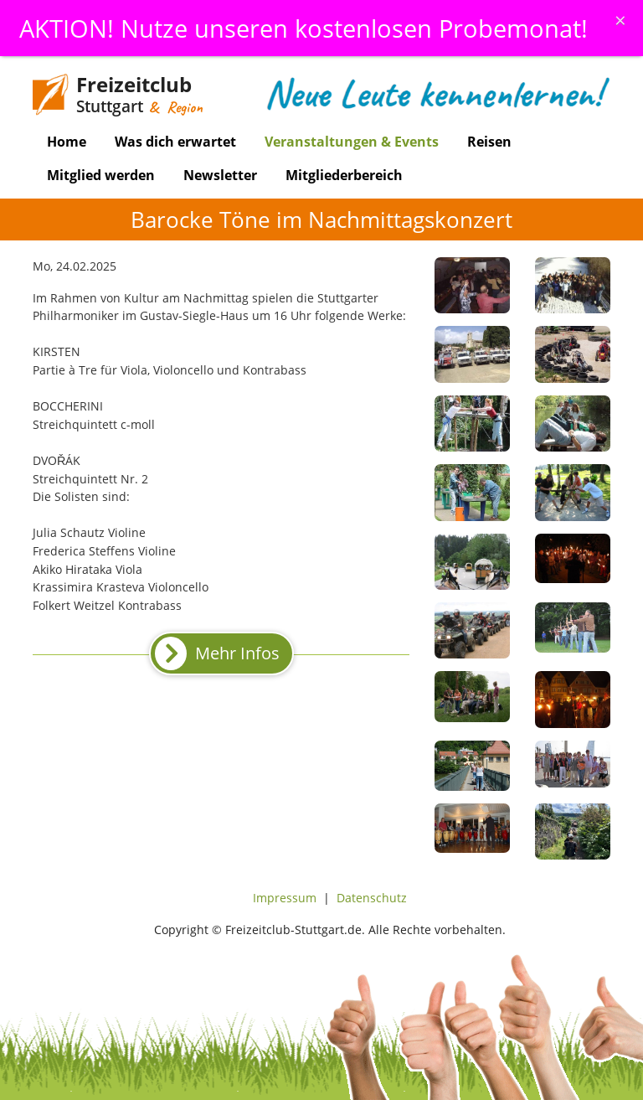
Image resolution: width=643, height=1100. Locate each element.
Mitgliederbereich (344, 175)
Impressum (284, 898)
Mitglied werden (101, 175)
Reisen (489, 141)
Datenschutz (372, 898)
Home (66, 141)
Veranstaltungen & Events (352, 141)
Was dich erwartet (175, 141)
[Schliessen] (620, 20)
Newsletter (220, 175)
